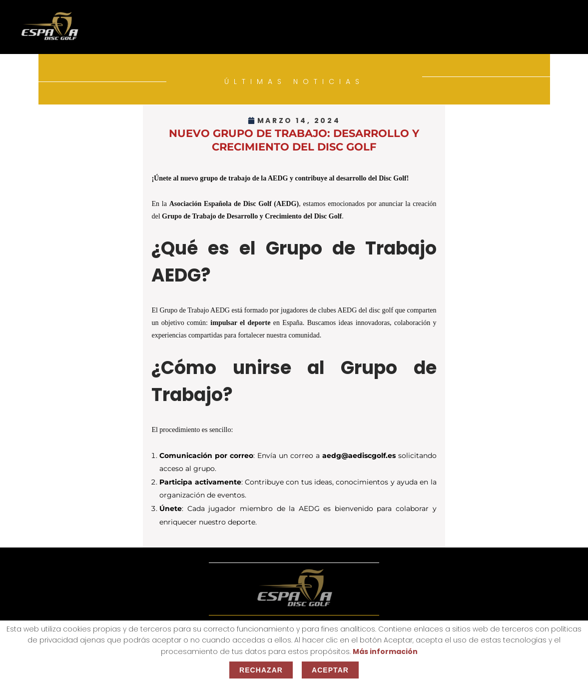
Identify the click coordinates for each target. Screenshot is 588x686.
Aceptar (330, 670)
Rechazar (261, 670)
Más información (385, 651)
